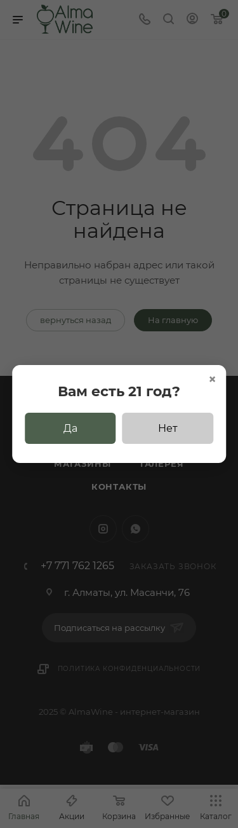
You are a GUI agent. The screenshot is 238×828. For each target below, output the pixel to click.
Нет (168, 428)
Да (70, 428)
